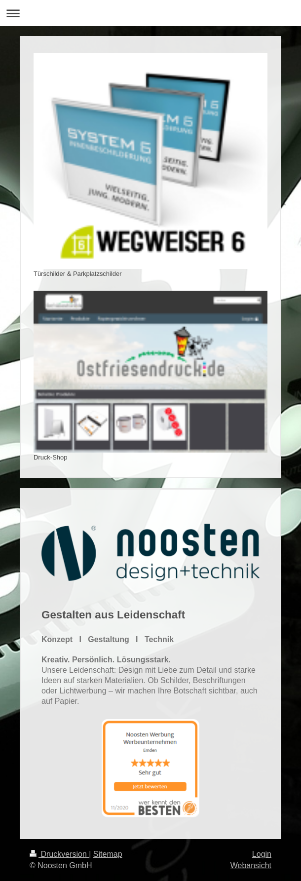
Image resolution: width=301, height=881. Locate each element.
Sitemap (107, 854)
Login (261, 854)
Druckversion (59, 854)
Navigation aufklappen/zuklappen (150, 13)
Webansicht (250, 865)
